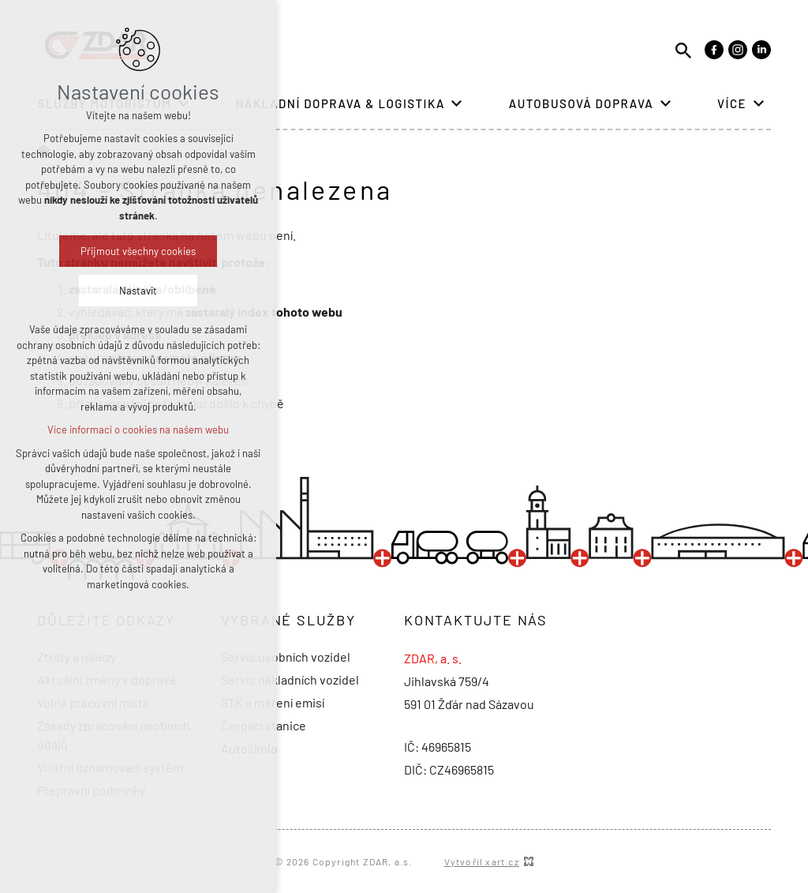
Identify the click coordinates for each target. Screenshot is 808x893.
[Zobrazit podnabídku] (457, 104)
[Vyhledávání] (683, 49)
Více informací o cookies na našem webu (138, 429)
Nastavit (138, 290)
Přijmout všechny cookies (138, 251)
